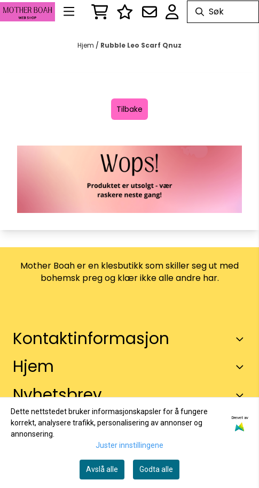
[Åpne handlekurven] (100, 12)
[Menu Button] (69, 11)
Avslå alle (102, 469)
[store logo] (27, 12)
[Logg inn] (125, 12)
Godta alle (156, 469)
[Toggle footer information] (242, 338)
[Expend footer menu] (242, 367)
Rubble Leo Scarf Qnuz (141, 45)
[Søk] (223, 12)
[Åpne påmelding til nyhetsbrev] (149, 12)
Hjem (86, 45)
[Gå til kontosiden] (172, 12)
